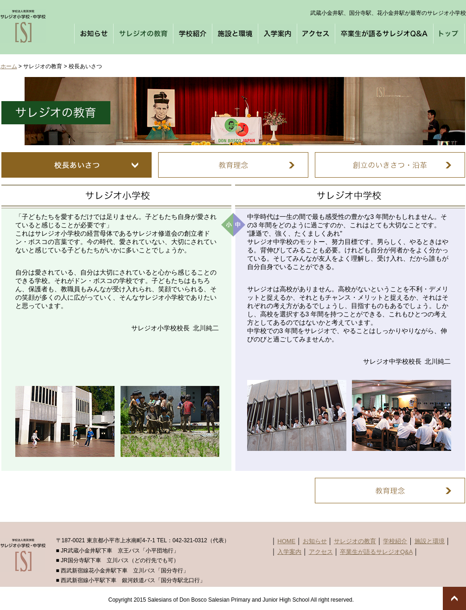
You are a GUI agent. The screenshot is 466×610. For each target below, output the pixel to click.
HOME (286, 541)
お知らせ (315, 541)
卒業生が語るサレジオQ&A (376, 551)
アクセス (321, 551)
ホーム (8, 66)
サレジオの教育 (355, 541)
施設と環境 (430, 541)
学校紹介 (395, 541)
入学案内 (289, 551)
